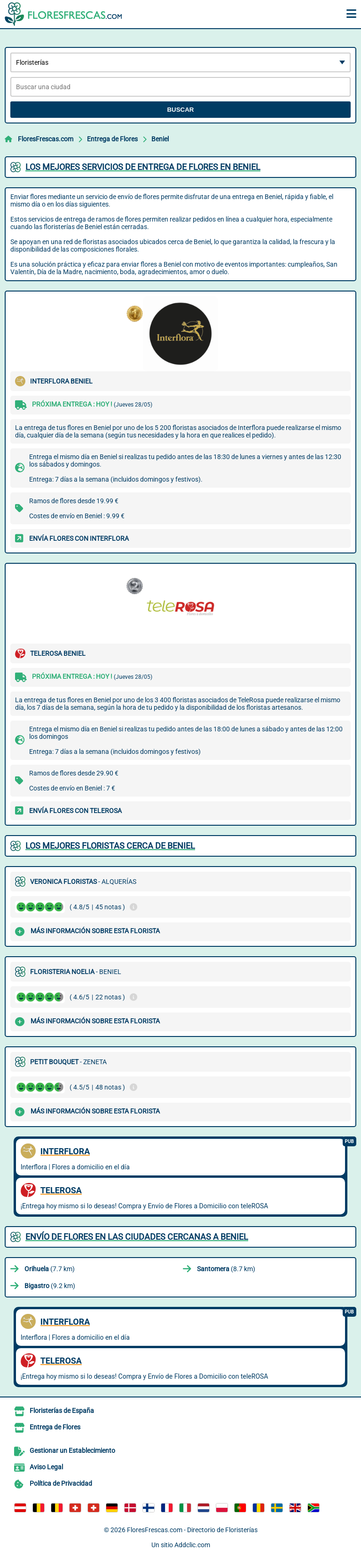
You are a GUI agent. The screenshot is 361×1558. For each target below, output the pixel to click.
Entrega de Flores (112, 139)
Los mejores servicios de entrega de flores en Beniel (142, 167)
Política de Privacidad (61, 1483)
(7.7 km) (49, 1269)
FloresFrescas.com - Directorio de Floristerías (192, 1530)
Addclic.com (192, 1545)
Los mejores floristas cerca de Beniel (110, 846)
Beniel (160, 139)
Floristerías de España (62, 1410)
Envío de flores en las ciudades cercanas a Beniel (136, 1237)
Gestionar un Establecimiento (72, 1450)
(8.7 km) (226, 1269)
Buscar (180, 109)
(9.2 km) (49, 1285)
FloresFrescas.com (45, 139)
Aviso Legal (46, 1467)
